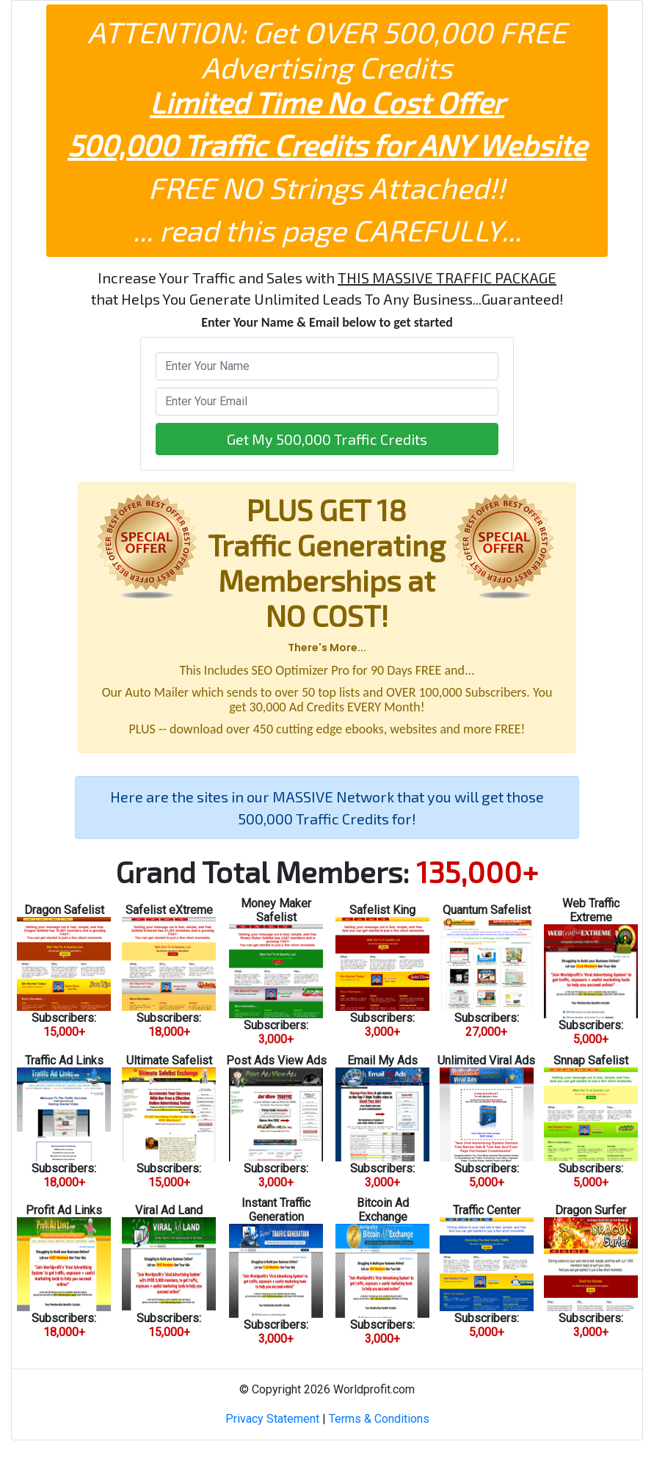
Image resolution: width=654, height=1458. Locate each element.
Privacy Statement (272, 1419)
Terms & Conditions (379, 1419)
